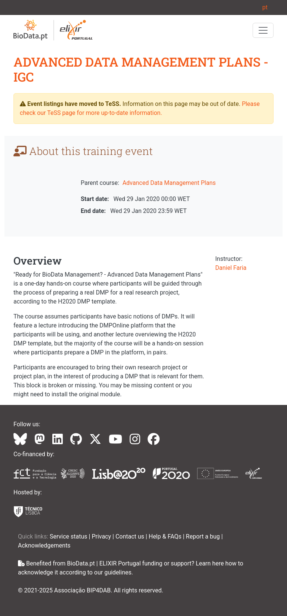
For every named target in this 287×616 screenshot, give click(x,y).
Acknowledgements (44, 545)
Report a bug (203, 536)
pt (265, 7)
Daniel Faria (231, 267)
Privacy (102, 536)
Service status (69, 536)
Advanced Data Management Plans (169, 182)
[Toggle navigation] (263, 30)
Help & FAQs (166, 536)
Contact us (130, 536)
